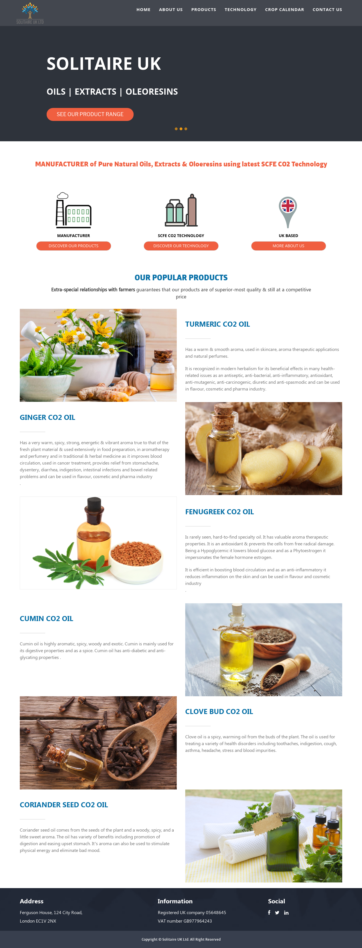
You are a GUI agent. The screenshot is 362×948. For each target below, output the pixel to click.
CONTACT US (327, 10)
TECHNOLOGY (241, 10)
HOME (144, 10)
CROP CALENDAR (284, 10)
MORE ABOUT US (288, 245)
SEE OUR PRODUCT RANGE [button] (90, 114)
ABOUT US (171, 10)
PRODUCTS (203, 10)
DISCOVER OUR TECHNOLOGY (181, 245)
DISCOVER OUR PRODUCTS (73, 245)
